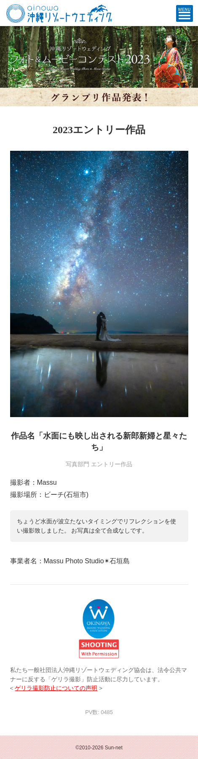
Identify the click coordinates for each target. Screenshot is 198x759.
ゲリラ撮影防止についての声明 (56, 688)
